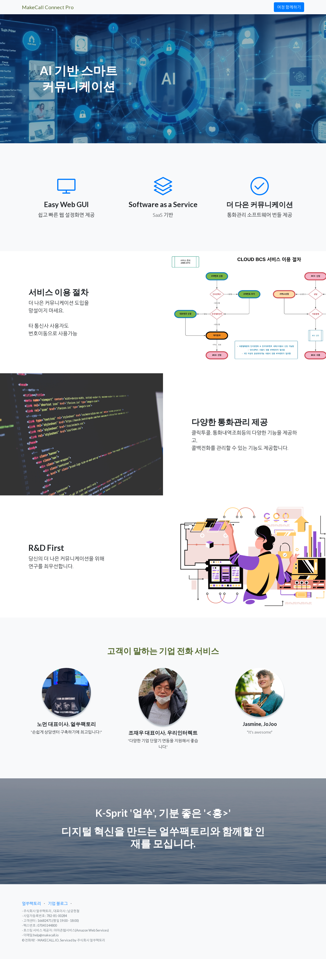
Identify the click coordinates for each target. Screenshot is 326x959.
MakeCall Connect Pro (48, 7)
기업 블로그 (58, 903)
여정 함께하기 (289, 7)
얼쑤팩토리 (31, 903)
